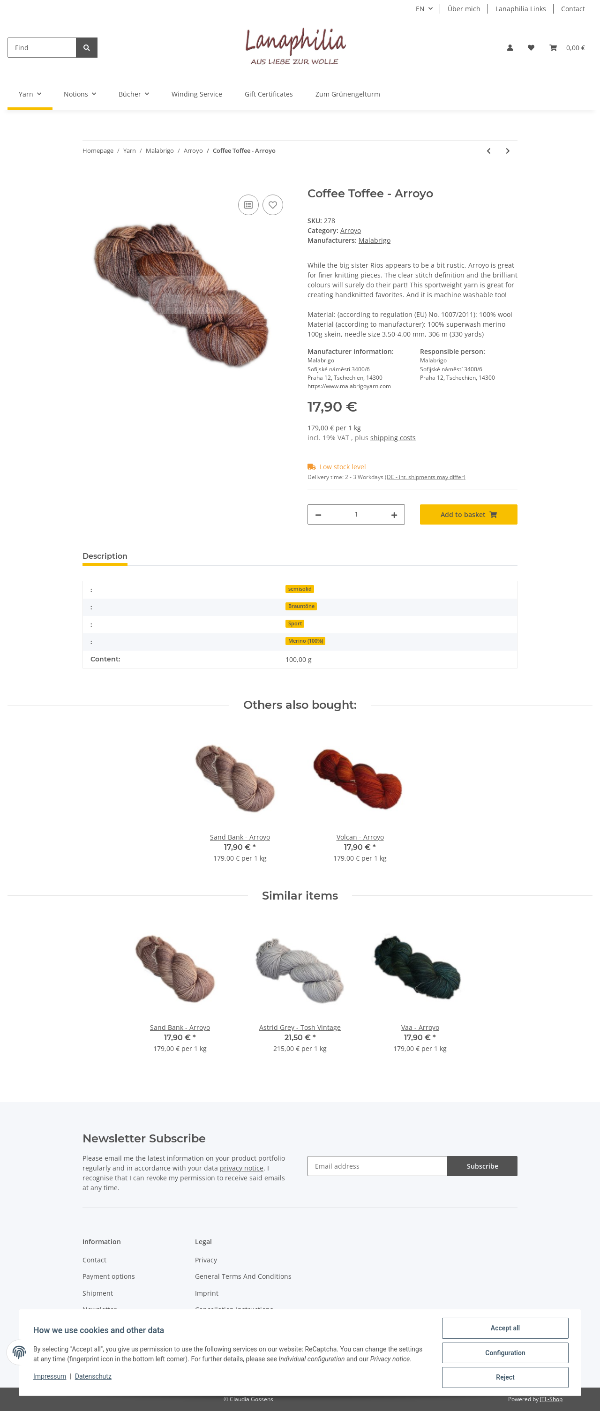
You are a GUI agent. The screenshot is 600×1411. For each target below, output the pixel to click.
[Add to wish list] (272, 205)
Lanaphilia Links (520, 8)
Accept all (504, 1329)
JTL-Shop (551, 1399)
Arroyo (350, 230)
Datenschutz (94, 1377)
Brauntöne (301, 606)
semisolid (300, 588)
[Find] (42, 48)
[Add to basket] (90, 182)
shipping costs (393, 437)
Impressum (50, 1377)
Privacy (206, 1259)
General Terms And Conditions (243, 1276)
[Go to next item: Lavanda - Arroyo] (508, 151)
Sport (295, 623)
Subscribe (482, 1166)
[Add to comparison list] (248, 205)
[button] (510, 47)
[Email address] (378, 1166)
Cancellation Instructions (234, 1309)
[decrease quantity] (318, 514)
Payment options (108, 1276)
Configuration (504, 1353)
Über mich (464, 8)
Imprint (206, 1293)
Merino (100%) (305, 641)
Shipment (97, 1293)
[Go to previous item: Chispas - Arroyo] (488, 151)
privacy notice (241, 1167)
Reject (504, 1377)
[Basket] (567, 47)
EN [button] (420, 8)
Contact (573, 8)
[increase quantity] (394, 514)
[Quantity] (356, 514)
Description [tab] (105, 556)
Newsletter (99, 1309)
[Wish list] (531, 47)
